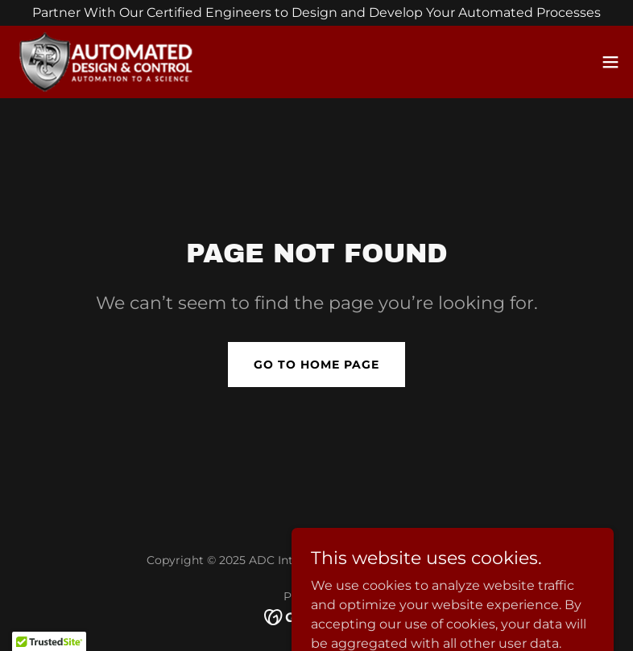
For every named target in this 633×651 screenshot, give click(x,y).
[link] (109, 62)
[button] (610, 62)
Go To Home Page (316, 364)
